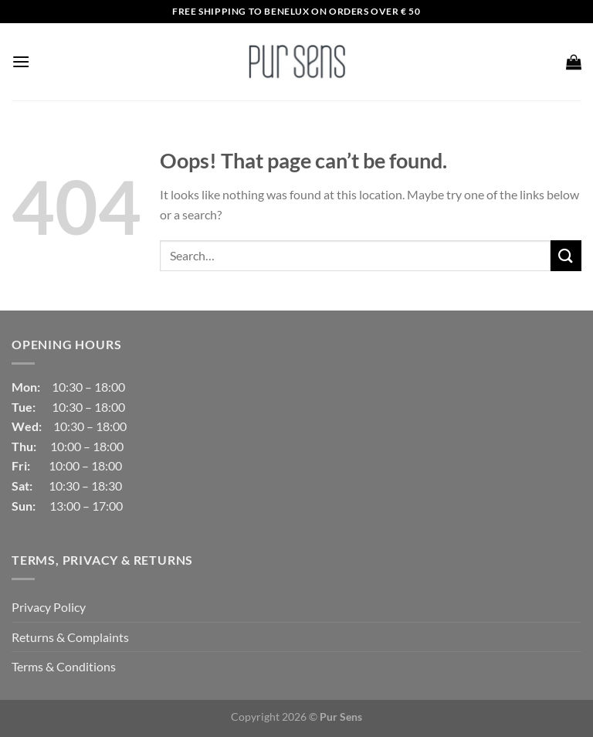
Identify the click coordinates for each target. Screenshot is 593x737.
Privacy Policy (49, 606)
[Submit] (566, 255)
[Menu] (21, 61)
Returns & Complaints (70, 637)
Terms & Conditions (64, 666)
